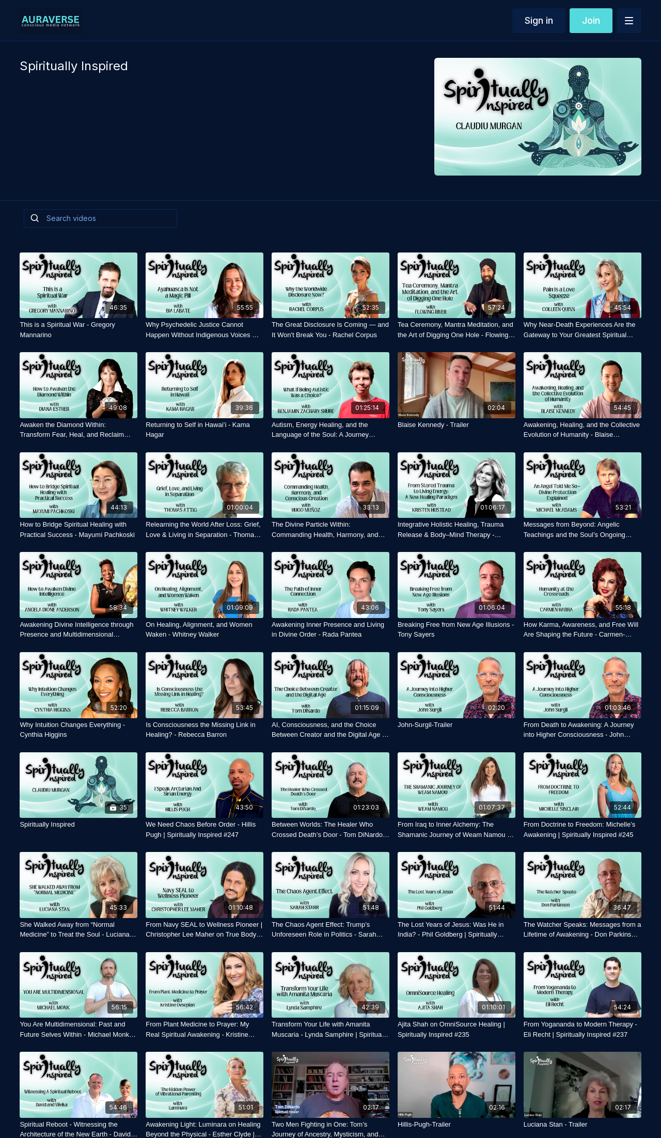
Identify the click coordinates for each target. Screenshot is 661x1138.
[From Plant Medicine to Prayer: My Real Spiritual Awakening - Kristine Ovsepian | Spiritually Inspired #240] (204, 1029)
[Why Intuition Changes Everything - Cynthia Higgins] (78, 730)
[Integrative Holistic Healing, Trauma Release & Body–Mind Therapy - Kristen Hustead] (456, 529)
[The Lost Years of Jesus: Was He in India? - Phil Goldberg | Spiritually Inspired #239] (456, 930)
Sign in (539, 20)
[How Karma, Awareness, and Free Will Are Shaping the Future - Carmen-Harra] (582, 630)
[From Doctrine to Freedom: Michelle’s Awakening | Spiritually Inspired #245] (582, 829)
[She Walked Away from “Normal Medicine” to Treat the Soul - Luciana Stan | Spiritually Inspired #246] (78, 930)
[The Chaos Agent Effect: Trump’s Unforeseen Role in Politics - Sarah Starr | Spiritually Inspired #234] (330, 930)
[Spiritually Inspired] (78, 824)
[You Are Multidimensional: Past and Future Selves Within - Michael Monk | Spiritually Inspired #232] (78, 1029)
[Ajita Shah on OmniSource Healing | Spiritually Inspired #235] (456, 1029)
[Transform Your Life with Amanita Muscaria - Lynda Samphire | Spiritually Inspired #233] (330, 1029)
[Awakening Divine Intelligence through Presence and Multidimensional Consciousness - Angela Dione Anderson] (78, 630)
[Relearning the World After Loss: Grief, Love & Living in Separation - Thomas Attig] (204, 529)
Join (591, 20)
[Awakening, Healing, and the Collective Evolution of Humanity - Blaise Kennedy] (582, 430)
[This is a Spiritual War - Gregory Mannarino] (78, 330)
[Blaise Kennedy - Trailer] (456, 425)
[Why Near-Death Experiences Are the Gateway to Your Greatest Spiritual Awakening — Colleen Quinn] (582, 330)
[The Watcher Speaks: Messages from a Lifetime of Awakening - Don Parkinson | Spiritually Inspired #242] (582, 930)
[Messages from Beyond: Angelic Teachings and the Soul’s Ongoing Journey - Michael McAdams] (582, 529)
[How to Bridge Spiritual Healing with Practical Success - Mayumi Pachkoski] (78, 529)
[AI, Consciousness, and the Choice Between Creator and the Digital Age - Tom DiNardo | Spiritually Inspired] (330, 730)
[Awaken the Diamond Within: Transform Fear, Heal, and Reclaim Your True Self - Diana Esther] (78, 430)
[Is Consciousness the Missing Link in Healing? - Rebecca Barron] (204, 730)
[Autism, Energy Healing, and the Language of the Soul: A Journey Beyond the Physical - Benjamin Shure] (330, 430)
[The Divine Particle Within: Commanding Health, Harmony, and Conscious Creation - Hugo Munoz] (330, 529)
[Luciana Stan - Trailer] (582, 1124)
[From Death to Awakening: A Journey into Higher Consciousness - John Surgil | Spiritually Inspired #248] (582, 730)
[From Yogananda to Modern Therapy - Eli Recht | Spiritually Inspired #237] (582, 1029)
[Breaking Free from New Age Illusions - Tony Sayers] (456, 630)
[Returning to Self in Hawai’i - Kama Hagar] (204, 430)
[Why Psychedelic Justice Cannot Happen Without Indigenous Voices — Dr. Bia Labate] (204, 330)
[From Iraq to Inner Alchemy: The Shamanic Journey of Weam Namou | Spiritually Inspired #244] (456, 829)
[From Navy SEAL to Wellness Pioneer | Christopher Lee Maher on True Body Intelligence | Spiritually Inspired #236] (204, 930)
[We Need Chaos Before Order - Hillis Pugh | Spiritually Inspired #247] (204, 829)
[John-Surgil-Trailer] (456, 725)
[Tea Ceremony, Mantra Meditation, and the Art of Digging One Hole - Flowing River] (456, 330)
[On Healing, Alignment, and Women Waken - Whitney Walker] (204, 630)
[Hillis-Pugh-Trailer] (456, 1124)
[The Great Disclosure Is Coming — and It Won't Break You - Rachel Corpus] (330, 330)
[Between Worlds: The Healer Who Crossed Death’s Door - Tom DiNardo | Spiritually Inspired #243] (330, 829)
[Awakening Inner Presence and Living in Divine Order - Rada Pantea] (330, 630)
